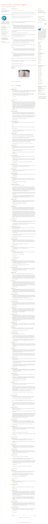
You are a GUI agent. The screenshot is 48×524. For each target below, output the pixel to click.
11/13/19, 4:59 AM (14, 500)
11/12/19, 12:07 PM (14, 312)
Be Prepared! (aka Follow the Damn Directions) (41, 53)
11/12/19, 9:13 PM (14, 448)
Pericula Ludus (14, 501)
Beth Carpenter (14, 267)
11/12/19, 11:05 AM (14, 279)
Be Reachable (40, 56)
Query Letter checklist (4, 29)
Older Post (34, 515)
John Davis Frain (14, 484)
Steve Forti (13, 133)
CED (12, 342)
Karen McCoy (14, 368)
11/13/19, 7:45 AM (14, 510)
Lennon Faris (14, 395)
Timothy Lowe (14, 164)
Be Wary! (39, 62)
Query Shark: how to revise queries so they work (4, 33)
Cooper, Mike (39, 69)
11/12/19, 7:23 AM (14, 99)
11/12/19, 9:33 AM (14, 225)
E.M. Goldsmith (14, 111)
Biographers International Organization (41, 90)
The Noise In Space (14, 507)
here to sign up (5, 10)
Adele (13, 280)
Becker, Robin (39, 67)
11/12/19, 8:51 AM (14, 182)
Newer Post (13, 515)
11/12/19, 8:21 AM (14, 167)
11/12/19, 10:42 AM (14, 265)
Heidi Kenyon (14, 314)
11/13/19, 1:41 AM (14, 488)
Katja (13, 382)
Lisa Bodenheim (14, 155)
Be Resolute (39, 58)
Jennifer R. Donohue (15, 184)
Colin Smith (13, 177)
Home (24, 515)
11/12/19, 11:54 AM (14, 292)
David (13, 348)
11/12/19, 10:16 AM (14, 249)
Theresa (13, 307)
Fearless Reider (14, 294)
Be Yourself (39, 63)
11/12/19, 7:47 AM (14, 119)
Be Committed (40, 45)
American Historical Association (42, 94)
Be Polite (39, 50)
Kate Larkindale (14, 301)
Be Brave (39, 44)
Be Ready (39, 57)
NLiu (12, 246)
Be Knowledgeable (40, 49)
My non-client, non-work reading (5, 42)
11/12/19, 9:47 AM (14, 237)
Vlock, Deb (39, 84)
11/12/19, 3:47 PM (14, 418)
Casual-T (13, 444)
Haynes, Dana (40, 73)
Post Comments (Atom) (26, 517)
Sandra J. (13, 199)
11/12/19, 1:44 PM (14, 366)
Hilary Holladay (40, 74)
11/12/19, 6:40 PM (14, 436)
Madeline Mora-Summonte (15, 226)
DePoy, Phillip (39, 72)
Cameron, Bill (39, 68)
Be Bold (39, 43)
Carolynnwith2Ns (14, 121)
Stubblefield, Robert (40, 83)
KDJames (13, 470)
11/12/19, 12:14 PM (14, 325)
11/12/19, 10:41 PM (14, 478)
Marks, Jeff (39, 78)
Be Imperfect (39, 48)
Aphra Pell (13, 145)
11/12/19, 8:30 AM (14, 171)
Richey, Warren (40, 79)
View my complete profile (41, 39)
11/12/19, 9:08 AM (14, 218)
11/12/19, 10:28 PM (14, 468)
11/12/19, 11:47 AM (14, 286)
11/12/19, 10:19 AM (14, 258)
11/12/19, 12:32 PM (14, 331)
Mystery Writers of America (41, 93)
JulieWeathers (14, 426)
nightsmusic (13, 89)
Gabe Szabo (13, 322)
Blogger (27, 522)
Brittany (13, 206)
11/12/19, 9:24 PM (14, 453)
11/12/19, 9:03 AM (14, 204)
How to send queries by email (5, 31)
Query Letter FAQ (3, 30)
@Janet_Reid (41, 10)
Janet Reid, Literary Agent (14, 4)
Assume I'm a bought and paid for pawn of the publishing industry (42, 98)
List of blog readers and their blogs (42, 20)
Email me (45, 12)
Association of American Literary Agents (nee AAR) (42, 88)
